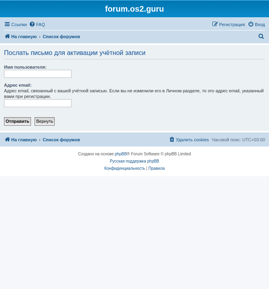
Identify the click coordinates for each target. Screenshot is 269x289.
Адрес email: (18, 85)
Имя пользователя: (25, 67)
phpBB (121, 154)
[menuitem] (37, 24)
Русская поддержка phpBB (134, 161)
